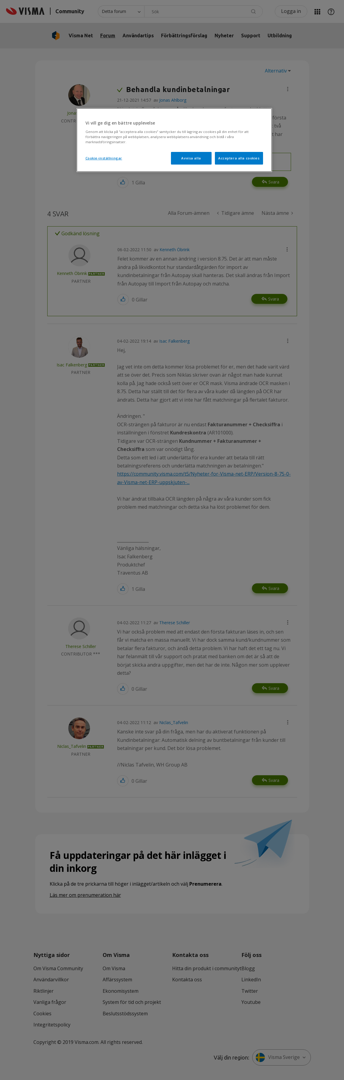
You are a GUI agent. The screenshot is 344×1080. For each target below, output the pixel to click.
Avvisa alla (191, 158)
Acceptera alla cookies (239, 158)
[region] (174, 140)
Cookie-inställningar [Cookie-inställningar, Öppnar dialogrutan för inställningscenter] (103, 158)
